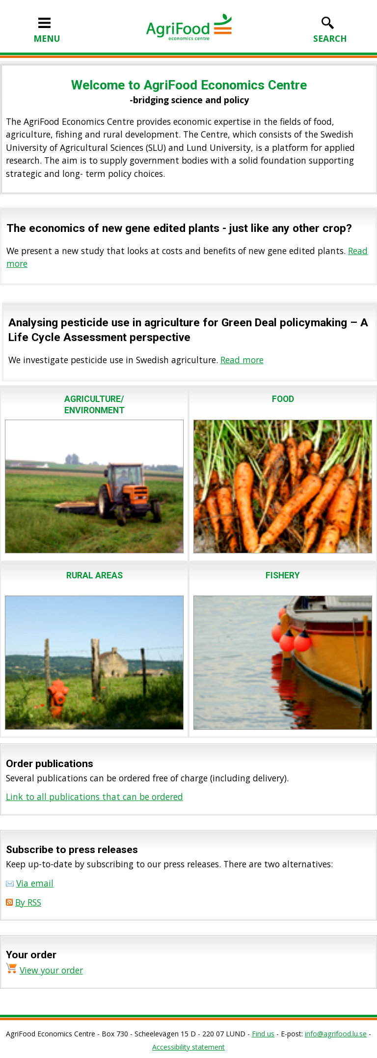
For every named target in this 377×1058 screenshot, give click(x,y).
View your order (51, 970)
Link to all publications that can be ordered (94, 796)
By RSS (28, 902)
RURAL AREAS (94, 575)
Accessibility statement (188, 1047)
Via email (35, 883)
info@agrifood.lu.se (336, 1033)
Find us (263, 1033)
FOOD (283, 399)
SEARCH (330, 32)
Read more (242, 360)
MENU (46, 32)
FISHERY (283, 575)
